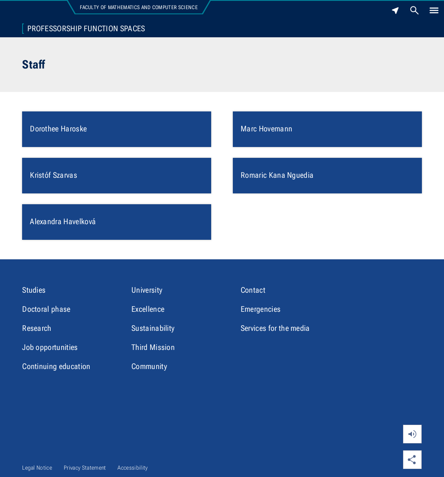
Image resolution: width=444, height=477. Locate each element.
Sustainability (152, 328)
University (146, 289)
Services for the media (275, 328)
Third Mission (153, 347)
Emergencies (261, 309)
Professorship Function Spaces (86, 28)
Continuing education (56, 366)
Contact (253, 289)
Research (37, 328)
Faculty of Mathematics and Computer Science (139, 7)
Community (149, 366)
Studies (34, 289)
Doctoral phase (46, 309)
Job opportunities (50, 347)
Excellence (147, 309)
